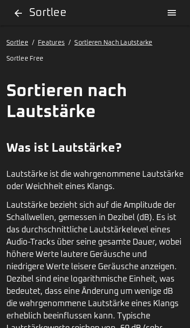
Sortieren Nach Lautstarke (113, 43)
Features (51, 43)
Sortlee (17, 43)
